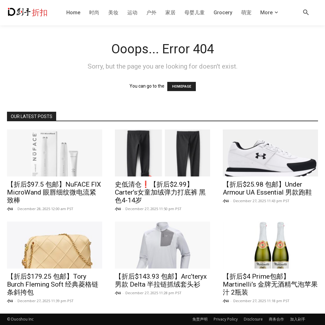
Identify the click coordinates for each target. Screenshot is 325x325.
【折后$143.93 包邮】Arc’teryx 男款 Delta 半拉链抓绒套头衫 (161, 280)
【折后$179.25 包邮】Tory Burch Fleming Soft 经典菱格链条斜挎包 (52, 284)
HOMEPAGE (181, 86)
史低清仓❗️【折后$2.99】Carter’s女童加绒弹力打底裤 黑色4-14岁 (160, 192)
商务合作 (276, 319)
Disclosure (253, 319)
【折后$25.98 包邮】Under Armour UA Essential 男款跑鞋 (267, 188)
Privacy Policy (226, 319)
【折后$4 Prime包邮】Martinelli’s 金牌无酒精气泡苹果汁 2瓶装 (270, 284)
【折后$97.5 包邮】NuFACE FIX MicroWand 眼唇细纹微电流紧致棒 (54, 192)
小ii (10, 208)
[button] (306, 12)
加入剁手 (297, 319)
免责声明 (200, 319)
